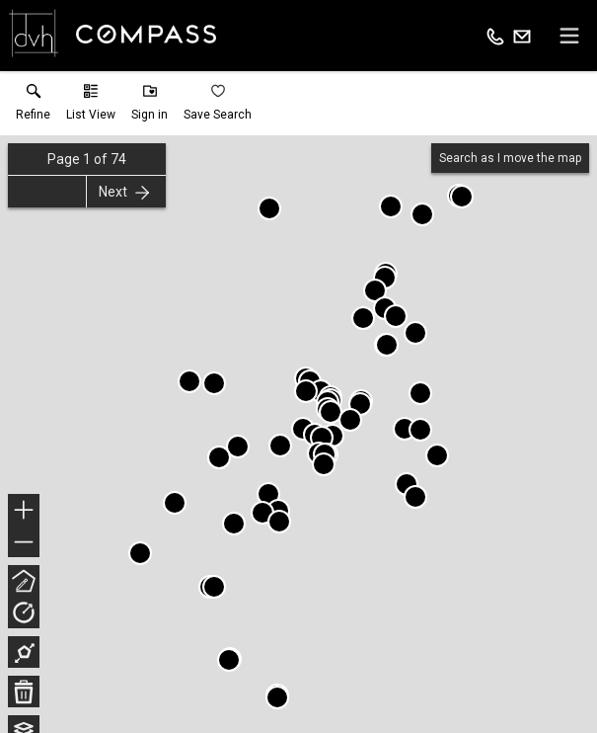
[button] (90, 106)
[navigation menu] (569, 35)
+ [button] (24, 512)
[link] (33, 106)
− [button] (24, 542)
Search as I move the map (510, 158)
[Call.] (495, 35)
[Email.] (522, 35)
